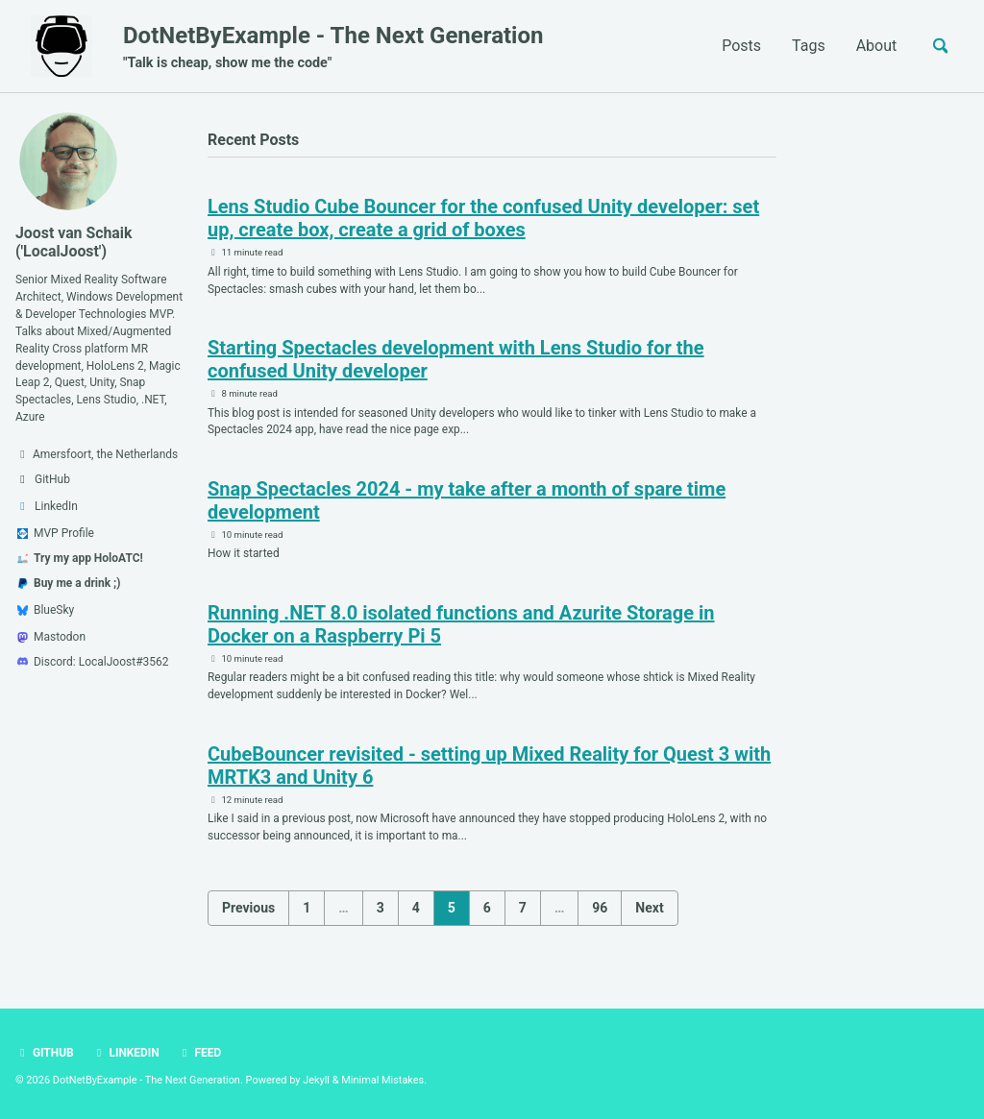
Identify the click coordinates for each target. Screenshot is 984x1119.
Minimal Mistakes (385, 1080)
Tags (807, 45)
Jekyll (318, 1080)
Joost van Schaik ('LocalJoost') (74, 242)
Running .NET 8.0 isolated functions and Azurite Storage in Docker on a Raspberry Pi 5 (461, 626)
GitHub (44, 1053)
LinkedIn (126, 1053)
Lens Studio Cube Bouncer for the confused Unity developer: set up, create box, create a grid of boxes (483, 219)
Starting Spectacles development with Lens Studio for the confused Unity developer (456, 360)
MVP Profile (55, 534)
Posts (740, 45)
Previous (248, 910)
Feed (201, 1053)
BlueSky (45, 611)
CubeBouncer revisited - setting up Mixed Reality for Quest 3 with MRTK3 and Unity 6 (489, 767)
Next (649, 910)
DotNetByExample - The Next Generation (333, 48)
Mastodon (51, 638)
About (875, 45)
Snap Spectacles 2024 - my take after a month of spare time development (467, 502)
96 (599, 910)
